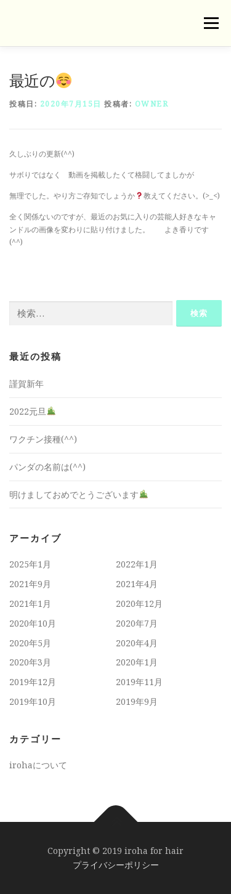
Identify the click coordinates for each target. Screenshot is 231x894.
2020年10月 (32, 623)
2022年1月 (137, 564)
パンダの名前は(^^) (47, 467)
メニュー (211, 23)
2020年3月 (30, 662)
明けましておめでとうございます (78, 494)
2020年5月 (30, 643)
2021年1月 (30, 603)
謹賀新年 (26, 383)
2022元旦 (32, 411)
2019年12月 (32, 682)
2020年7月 (137, 623)
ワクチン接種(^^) (43, 439)
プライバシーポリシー (116, 865)
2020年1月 (137, 662)
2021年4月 (137, 584)
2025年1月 (30, 564)
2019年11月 (139, 682)
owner (152, 104)
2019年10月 (32, 701)
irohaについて (38, 765)
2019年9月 (137, 701)
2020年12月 (139, 603)
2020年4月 (137, 643)
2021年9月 (30, 584)
